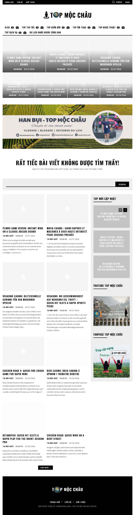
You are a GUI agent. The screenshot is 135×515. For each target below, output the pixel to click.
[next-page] (125, 210)
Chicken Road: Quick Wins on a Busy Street (65, 437)
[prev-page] (120, 210)
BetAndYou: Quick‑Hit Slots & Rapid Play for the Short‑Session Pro (23, 439)
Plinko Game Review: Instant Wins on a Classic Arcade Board (23, 229)
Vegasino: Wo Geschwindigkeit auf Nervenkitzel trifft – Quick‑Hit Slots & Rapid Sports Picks (66, 301)
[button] (117, 2)
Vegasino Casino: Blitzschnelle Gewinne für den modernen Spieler (22, 299)
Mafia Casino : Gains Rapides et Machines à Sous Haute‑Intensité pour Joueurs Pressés (67, 231)
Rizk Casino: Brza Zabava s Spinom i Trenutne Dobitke (63, 372)
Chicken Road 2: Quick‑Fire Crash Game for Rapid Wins (23, 372)
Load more (45, 467)
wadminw (19, 236)
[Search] (122, 184)
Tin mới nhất (8, 236)
